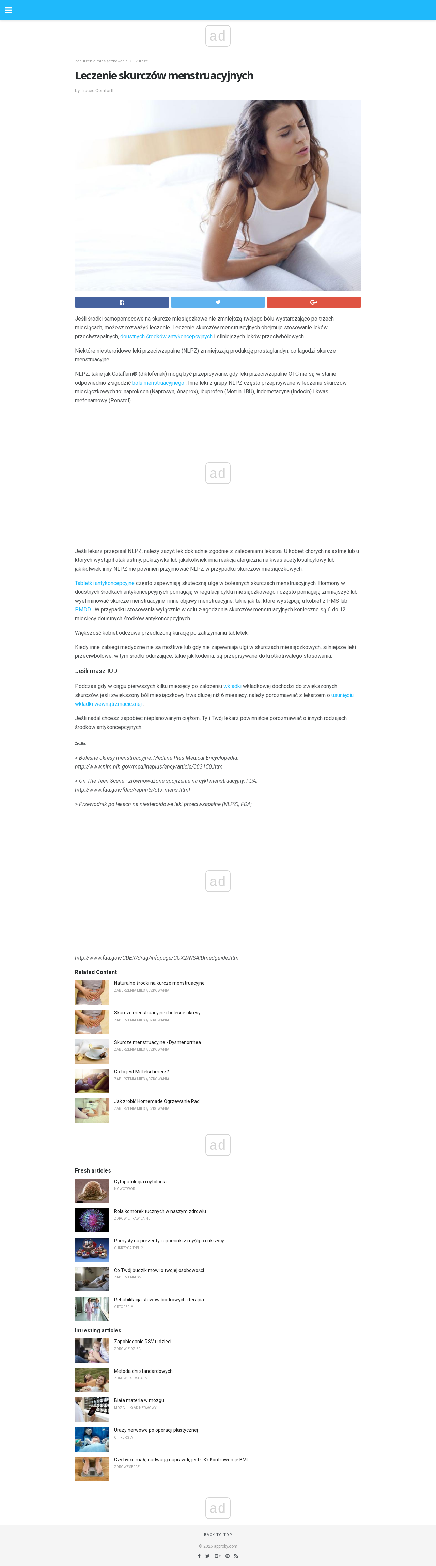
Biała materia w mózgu (139, 1400)
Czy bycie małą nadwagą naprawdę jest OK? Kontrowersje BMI (181, 1459)
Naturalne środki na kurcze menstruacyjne (159, 983)
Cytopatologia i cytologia (140, 1181)
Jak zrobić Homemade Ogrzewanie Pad (157, 1101)
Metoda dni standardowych (143, 1371)
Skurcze (140, 61)
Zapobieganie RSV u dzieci (142, 1341)
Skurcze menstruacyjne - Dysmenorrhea (157, 1042)
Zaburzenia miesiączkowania (101, 61)
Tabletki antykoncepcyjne (105, 583)
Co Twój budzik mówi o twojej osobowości (159, 1270)
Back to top (218, 1535)
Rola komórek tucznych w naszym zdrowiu (160, 1211)
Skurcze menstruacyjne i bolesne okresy (157, 1012)
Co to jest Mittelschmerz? (141, 1071)
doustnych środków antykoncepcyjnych (166, 336)
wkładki (232, 686)
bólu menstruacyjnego (158, 382)
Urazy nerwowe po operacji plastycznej (156, 1430)
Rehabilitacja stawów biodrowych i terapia (159, 1299)
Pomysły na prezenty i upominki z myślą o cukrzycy (169, 1240)
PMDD (83, 609)
